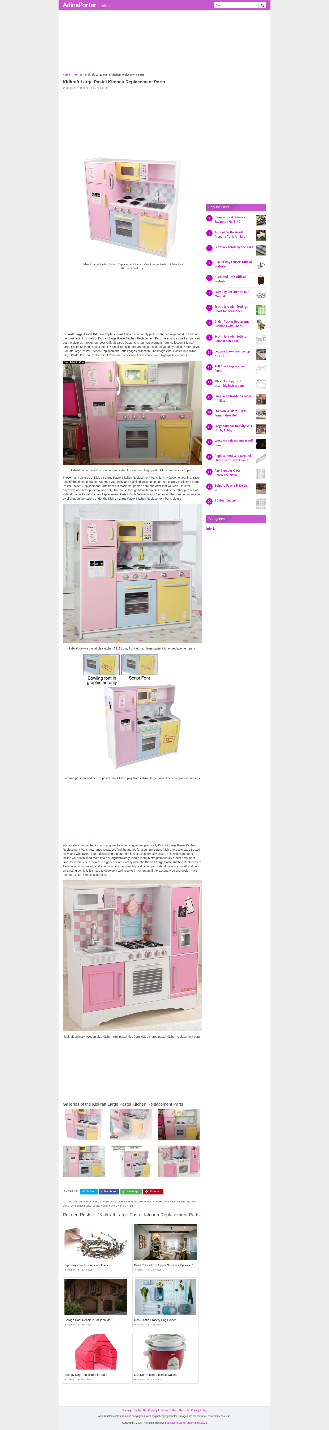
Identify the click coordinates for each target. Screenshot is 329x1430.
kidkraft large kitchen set (83, 1201)
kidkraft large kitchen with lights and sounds (125, 1201)
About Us (184, 1410)
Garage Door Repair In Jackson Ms (87, 1320)
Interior (106, 5)
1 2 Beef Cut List (225, 500)
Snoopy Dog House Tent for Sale (85, 1374)
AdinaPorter (79, 5)
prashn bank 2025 (197, 1422)
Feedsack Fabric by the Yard (234, 247)
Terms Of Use (168, 1410)
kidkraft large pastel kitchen (169, 1201)
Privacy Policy (199, 1410)
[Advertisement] (164, 43)
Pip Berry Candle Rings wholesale (86, 1265)
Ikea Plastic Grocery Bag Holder (155, 1320)
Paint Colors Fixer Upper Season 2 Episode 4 (163, 1265)
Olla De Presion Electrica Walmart (156, 1374)
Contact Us (140, 1410)
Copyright (153, 1410)
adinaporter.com (73, 845)
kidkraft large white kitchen (117, 1206)
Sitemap (127, 1410)
